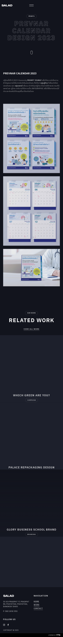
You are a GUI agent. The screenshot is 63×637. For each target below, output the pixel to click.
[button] (31, 5)
